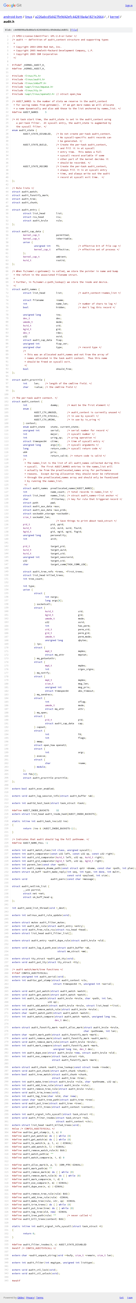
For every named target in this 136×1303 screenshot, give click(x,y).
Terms (39, 1297)
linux (28, 17)
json (130, 1297)
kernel (114, 17)
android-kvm (12, 17)
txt (121, 1297)
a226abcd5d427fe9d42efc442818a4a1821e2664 (69, 17)
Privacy (30, 1297)
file (74, 29)
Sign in (129, 5)
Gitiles (20, 1297)
